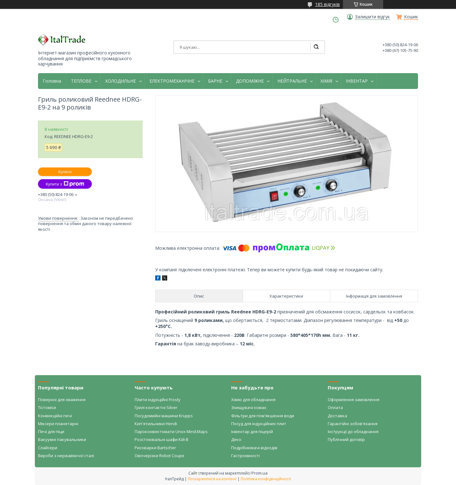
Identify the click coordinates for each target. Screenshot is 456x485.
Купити (65, 171)
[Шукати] (316, 47)
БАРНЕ (215, 81)
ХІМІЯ (326, 81)
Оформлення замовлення (353, 399)
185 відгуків (327, 4)
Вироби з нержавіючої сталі (66, 455)
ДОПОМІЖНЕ (250, 81)
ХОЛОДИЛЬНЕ (120, 81)
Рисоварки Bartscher (155, 447)
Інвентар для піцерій (252, 431)
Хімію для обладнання (253, 399)
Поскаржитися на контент (212, 479)
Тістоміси (47, 407)
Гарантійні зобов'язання (352, 423)
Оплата (335, 407)
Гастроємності (245, 455)
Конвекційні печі (55, 416)
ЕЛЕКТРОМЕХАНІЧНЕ (171, 81)
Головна (52, 81)
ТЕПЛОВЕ (81, 81)
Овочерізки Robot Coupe (159, 455)
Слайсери (47, 447)
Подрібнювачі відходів (254, 447)
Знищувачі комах (248, 407)
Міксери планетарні (58, 423)
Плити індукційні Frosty (157, 399)
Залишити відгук (372, 17)
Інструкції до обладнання (353, 431)
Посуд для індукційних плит (258, 423)
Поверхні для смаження (62, 399)
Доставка (337, 416)
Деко (236, 439)
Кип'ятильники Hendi (156, 423)
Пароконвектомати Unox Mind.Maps (171, 431)
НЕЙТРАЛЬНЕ (292, 81)
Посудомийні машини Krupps (164, 416)
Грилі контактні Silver (156, 407)
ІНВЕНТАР (357, 81)
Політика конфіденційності (266, 479)
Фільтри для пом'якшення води (262, 416)
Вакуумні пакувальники (62, 439)
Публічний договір (346, 439)
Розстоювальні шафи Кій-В (161, 439)
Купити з (65, 184)
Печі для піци (51, 431)
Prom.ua (259, 473)
